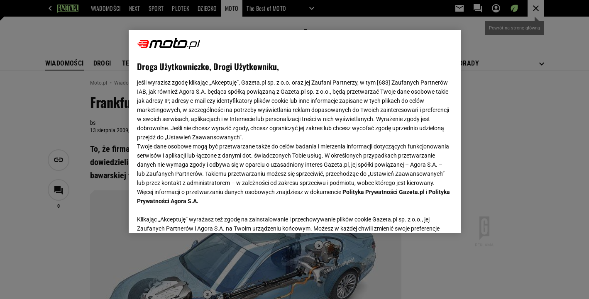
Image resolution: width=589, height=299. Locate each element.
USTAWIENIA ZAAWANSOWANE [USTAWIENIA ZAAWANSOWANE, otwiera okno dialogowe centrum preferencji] (191, 216)
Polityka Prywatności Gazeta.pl (383, 192)
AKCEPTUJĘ (424, 217)
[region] (295, 131)
